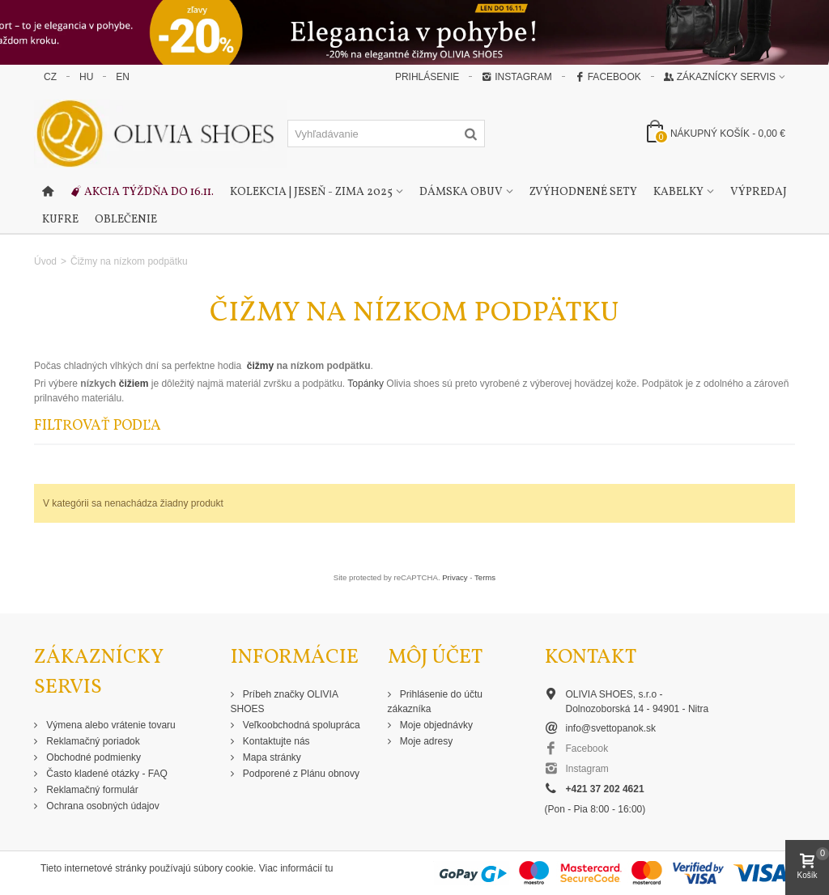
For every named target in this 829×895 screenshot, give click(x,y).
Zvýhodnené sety (583, 192)
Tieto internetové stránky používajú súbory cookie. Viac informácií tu (187, 868)
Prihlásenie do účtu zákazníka (435, 702)
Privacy (454, 577)
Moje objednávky (435, 725)
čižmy (259, 365)
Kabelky (678, 192)
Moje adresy (425, 741)
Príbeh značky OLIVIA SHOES (284, 702)
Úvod (45, 261)
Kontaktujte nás (275, 741)
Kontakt (590, 657)
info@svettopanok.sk (611, 728)
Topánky (366, 383)
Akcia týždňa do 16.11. (142, 192)
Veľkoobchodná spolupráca (300, 725)
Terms (484, 577)
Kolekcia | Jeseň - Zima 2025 (311, 192)
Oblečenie (126, 219)
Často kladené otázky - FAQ (106, 773)
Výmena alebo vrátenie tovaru (110, 725)
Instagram (516, 77)
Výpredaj (758, 192)
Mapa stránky (270, 757)
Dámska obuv (461, 192)
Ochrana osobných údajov (101, 806)
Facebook (608, 77)
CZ (50, 77)
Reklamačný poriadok (92, 741)
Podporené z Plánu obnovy (299, 773)
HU (86, 77)
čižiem (132, 383)
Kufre (60, 219)
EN (123, 77)
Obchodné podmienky (92, 757)
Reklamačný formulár (91, 789)
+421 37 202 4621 (605, 789)
